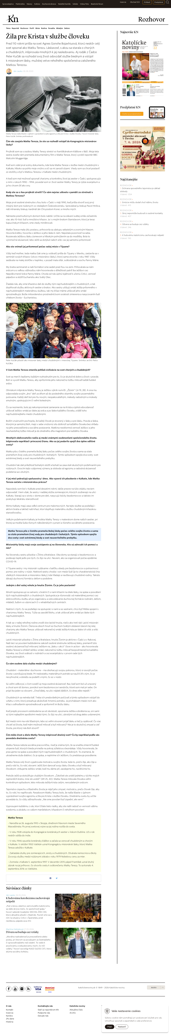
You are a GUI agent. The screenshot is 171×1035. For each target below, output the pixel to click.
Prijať (109, 1027)
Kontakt (9, 1010)
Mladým (59, 28)
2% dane (10, 1019)
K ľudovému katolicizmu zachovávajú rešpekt (143, 235)
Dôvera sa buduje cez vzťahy (22, 932)
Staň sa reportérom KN (48, 1010)
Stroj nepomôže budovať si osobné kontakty (142, 213)
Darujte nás (43, 1016)
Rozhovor (24, 28)
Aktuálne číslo (76, 1010)
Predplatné (158, 2)
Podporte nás (44, 1013)
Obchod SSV (135, 2)
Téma (8, 28)
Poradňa (51, 28)
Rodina (44, 28)
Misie (37, 28)
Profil (32, 28)
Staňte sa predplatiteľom (131, 114)
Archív (153, 988)
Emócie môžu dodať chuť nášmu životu (140, 202)
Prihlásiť (147, 2)
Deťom (67, 28)
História (9, 1022)
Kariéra (9, 1016)
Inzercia (123, 2)
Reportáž (15, 28)
